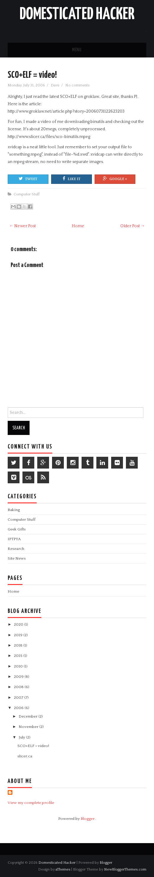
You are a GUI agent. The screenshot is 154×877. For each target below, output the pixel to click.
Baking (14, 510)
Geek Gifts (17, 529)
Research (16, 549)
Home (78, 226)
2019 (18, 635)
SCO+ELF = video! (32, 75)
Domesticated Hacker (77, 14)
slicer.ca (24, 756)
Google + (115, 178)
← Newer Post (22, 226)
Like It (71, 178)
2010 (19, 666)
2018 (18, 645)
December (28, 716)
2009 (19, 677)
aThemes (63, 869)
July (22, 737)
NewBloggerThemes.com (125, 869)
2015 (18, 656)
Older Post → (132, 226)
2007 (19, 697)
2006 (19, 708)
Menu (77, 50)
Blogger (88, 819)
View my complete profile (31, 803)
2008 (19, 687)
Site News (17, 558)
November (29, 727)
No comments (77, 85)
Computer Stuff (27, 194)
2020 (19, 624)
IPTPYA (14, 539)
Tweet (28, 178)
